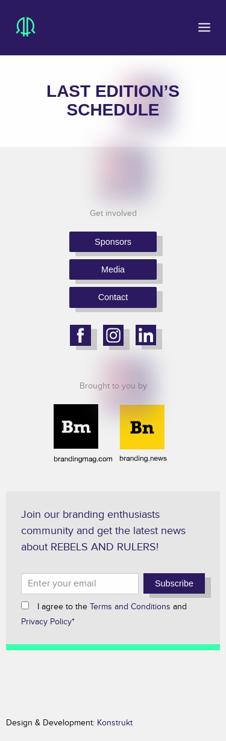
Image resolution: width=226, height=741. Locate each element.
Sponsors (113, 242)
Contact (113, 297)
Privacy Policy (46, 621)
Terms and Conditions (130, 606)
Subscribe (174, 583)
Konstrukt (115, 723)
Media (113, 269)
